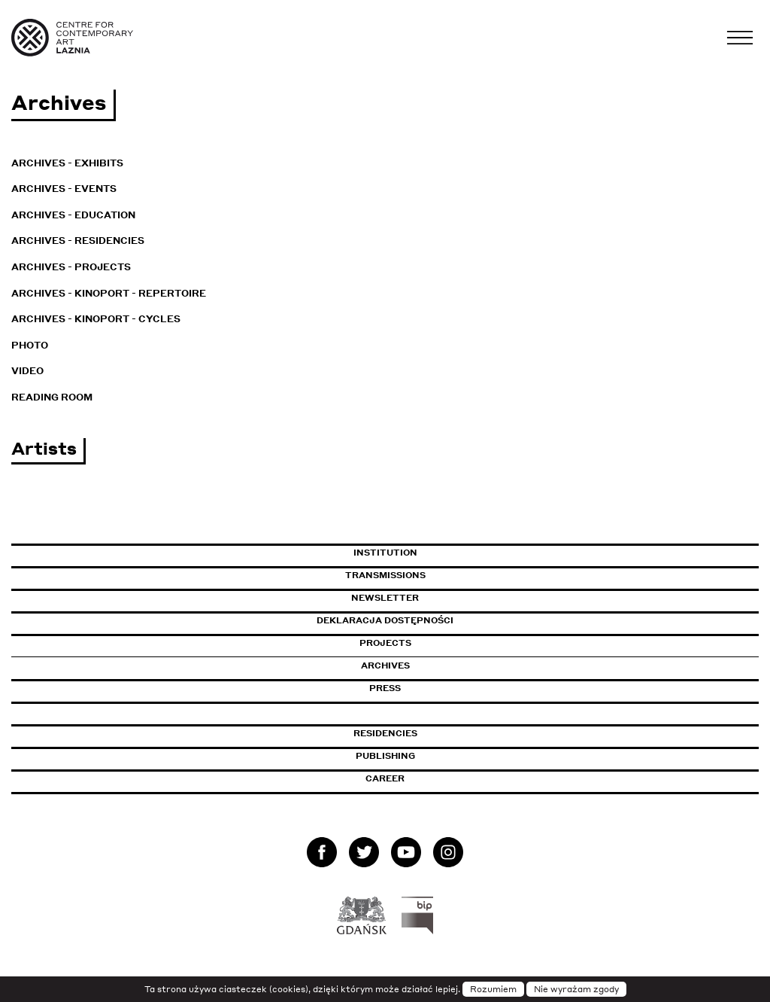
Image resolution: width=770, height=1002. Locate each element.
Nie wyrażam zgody (576, 989)
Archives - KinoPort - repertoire (108, 293)
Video (27, 370)
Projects (385, 643)
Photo (29, 345)
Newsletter (385, 597)
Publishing (385, 756)
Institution (385, 552)
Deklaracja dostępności (385, 620)
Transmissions (450, 575)
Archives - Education (73, 215)
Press (385, 688)
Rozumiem (493, 989)
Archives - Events (64, 188)
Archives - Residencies (77, 240)
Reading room (51, 397)
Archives (385, 665)
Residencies (385, 733)
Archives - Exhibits (67, 163)
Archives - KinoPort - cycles (95, 318)
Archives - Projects (71, 267)
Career (385, 778)
